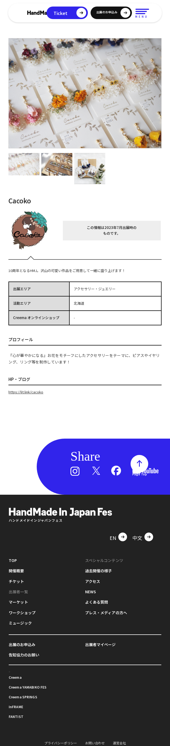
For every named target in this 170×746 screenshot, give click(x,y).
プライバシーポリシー (60, 743)
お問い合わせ (95, 743)
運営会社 (119, 743)
